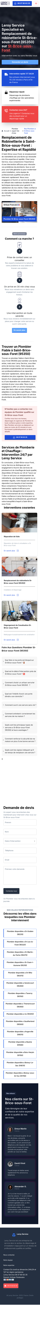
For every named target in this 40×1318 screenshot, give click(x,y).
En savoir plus (9, 551)
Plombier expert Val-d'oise (16, 131)
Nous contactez (9, 1255)
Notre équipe (8, 1260)
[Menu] (36, 3)
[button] (19, 661)
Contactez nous (11, 891)
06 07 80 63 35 (22, 3)
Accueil (5, 131)
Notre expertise (8, 1265)
